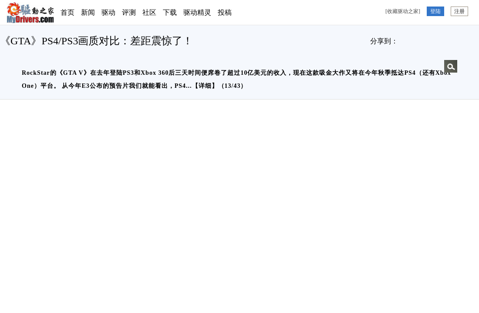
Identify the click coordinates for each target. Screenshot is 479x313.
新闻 (88, 12)
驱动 (108, 12)
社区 (149, 12)
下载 (170, 12)
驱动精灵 (197, 12)
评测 (129, 12)
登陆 (435, 11)
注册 (459, 11)
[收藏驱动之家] (402, 11)
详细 (205, 86)
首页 (67, 12)
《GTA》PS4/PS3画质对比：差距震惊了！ (96, 41)
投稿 (225, 12)
